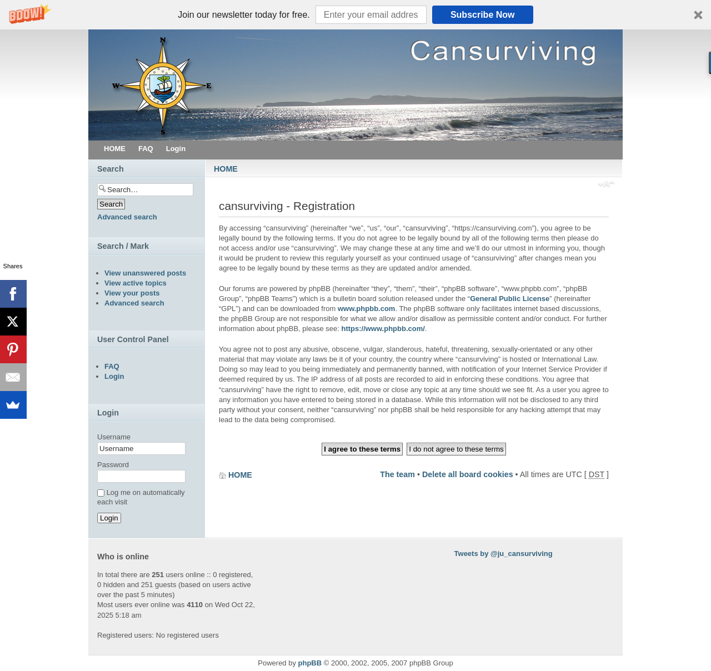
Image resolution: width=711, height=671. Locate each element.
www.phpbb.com (366, 308)
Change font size (606, 185)
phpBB (310, 663)
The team (397, 474)
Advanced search (127, 217)
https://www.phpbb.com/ (382, 328)
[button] (355, 14)
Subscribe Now (482, 14)
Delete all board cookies (467, 474)
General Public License (509, 298)
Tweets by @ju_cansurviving (503, 553)
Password (113, 464)
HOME (226, 168)
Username (114, 437)
